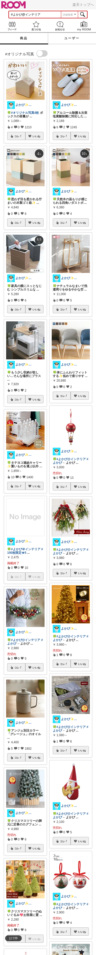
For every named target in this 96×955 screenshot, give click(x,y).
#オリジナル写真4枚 (25, 113)
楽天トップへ (83, 5)
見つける (36, 26)
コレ (18, 136)
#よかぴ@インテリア (25, 640)
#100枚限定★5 (25, 551)
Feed (12, 26)
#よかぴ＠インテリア (25, 549)
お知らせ (60, 26)
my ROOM (84, 26)
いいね (36, 136)
